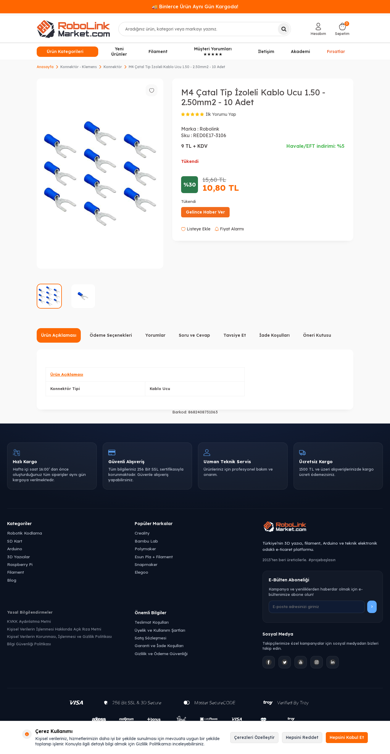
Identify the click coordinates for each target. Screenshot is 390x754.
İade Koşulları (274, 335)
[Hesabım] (318, 29)
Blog (11, 580)
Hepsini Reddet (302, 737)
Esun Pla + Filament (154, 556)
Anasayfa (45, 67)
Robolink (209, 129)
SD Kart (14, 540)
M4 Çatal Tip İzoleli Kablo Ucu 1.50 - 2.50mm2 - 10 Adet (177, 67)
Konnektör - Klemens (78, 67)
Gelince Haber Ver (205, 212)
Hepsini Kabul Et (347, 737)
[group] (100, 173)
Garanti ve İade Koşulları (159, 645)
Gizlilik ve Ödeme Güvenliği (161, 653)
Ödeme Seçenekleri (111, 335)
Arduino (14, 548)
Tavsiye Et (234, 335)
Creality (142, 532)
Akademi (300, 51)
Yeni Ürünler (119, 51)
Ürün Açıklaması (58, 335)
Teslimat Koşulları (152, 622)
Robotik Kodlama (24, 532)
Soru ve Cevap (194, 335)
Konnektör (113, 67)
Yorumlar (155, 335)
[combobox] (204, 29)
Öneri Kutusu (317, 335)
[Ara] (284, 29)
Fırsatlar (336, 51)
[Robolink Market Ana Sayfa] (322, 527)
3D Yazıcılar (18, 556)
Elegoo (141, 572)
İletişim (266, 51)
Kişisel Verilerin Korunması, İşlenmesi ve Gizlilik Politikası (59, 636)
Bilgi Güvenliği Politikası (29, 643)
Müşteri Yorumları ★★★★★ (213, 51)
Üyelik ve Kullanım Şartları (160, 630)
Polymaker (145, 548)
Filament (158, 51)
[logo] (73, 29)
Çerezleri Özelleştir (254, 737)
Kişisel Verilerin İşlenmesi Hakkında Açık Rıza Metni (54, 629)
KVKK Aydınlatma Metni (29, 621)
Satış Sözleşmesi (150, 637)
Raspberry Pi (20, 564)
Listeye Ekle (195, 229)
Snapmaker (146, 564)
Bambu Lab (146, 540)
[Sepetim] (342, 29)
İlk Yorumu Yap (221, 114)
